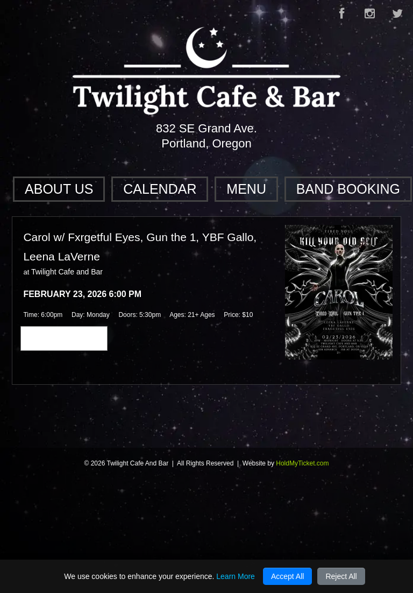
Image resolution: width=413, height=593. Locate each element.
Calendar (159, 188)
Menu (246, 188)
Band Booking (348, 188)
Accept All (287, 576)
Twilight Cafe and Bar (67, 271)
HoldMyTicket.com (302, 463)
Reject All (341, 576)
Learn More (235, 576)
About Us (59, 188)
